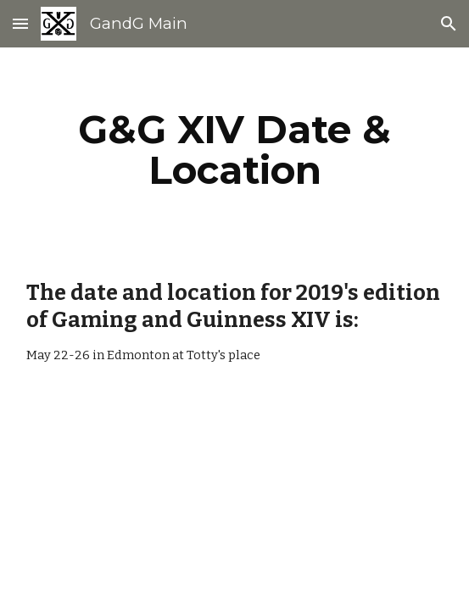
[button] (20, 23)
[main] (234, 150)
